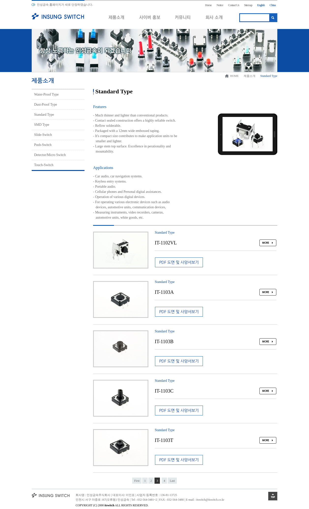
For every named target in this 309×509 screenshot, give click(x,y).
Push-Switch (43, 145)
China (272, 5)
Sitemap (248, 5)
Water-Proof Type (46, 94)
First (137, 480)
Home (208, 5)
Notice (219, 5)
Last (172, 480)
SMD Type (41, 125)
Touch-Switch (43, 165)
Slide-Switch (43, 135)
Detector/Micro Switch (50, 155)
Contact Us (233, 5)
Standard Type (44, 114)
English (261, 5)
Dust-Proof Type (45, 104)
